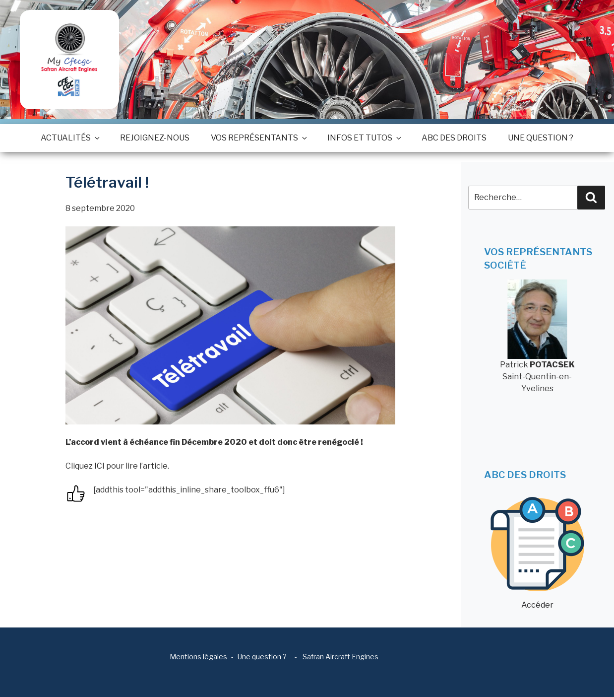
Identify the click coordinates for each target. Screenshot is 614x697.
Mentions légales (198, 656)
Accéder (537, 553)
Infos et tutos (363, 137)
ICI (99, 466)
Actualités (70, 137)
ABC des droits (454, 137)
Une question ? (540, 137)
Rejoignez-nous (154, 137)
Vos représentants (258, 137)
